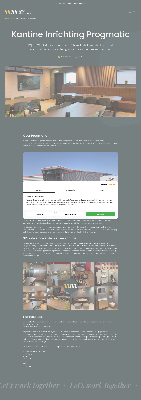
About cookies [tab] (70, 190)
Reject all (40, 214)
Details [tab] (102, 190)
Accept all (100, 214)
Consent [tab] (39, 190)
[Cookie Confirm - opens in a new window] (107, 184)
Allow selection (70, 214)
